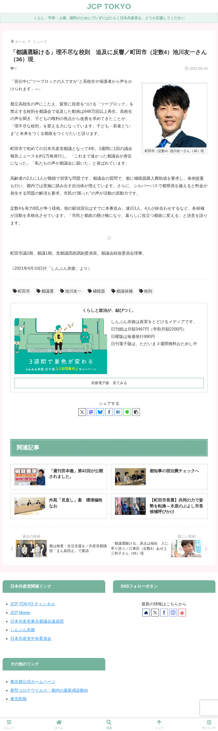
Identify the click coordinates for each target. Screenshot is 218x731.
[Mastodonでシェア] (91, 412)
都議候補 (122, 291)
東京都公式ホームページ (32, 681)
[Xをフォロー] (155, 612)
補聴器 (96, 291)
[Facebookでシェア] (109, 412)
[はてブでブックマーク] (118, 412)
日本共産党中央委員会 (30, 638)
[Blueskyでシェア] (100, 412)
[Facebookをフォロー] (164, 612)
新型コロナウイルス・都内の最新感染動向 (49, 690)
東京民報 (18, 699)
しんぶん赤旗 (22, 630)
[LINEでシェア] (127, 412)
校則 (145, 291)
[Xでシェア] (82, 412)
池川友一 (70, 291)
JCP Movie (20, 612)
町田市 (21, 291)
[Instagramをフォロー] (173, 612)
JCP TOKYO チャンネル (32, 604)
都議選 (45, 291)
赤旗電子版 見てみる (109, 383)
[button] (136, 412)
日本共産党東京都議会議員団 (37, 621)
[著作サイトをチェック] (146, 612)
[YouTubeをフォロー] (182, 612)
